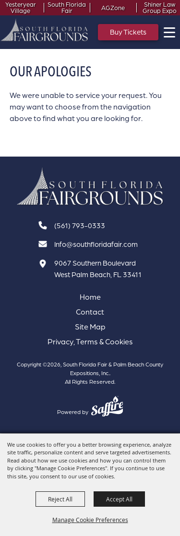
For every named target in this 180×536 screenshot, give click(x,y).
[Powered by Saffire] (107, 407)
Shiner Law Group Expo (160, 7)
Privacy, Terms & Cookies (90, 341)
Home (90, 297)
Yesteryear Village (20, 7)
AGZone (113, 8)
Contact (90, 312)
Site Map (90, 326)
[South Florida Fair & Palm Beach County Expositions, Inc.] (44, 29)
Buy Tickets (128, 32)
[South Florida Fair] (90, 186)
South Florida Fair (67, 7)
